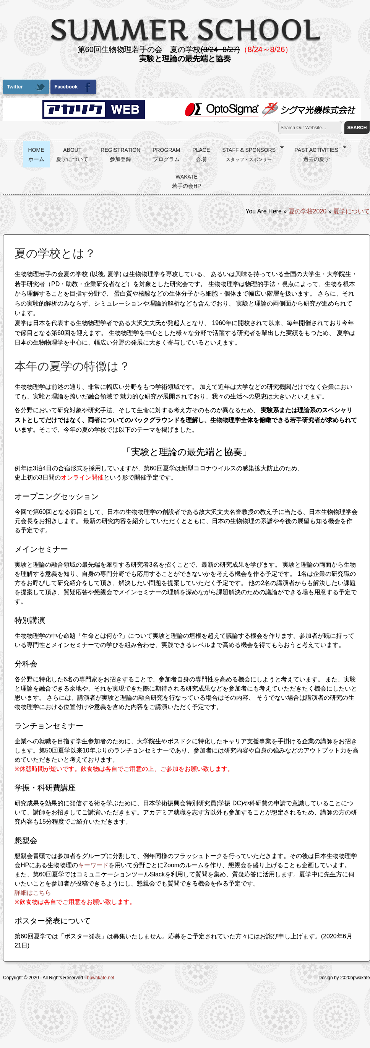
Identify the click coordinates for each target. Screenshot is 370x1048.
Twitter (26, 87)
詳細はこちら (33, 892)
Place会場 (201, 154)
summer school (185, 29)
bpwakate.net (100, 977)
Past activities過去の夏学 (317, 153)
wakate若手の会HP (186, 181)
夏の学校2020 (308, 211)
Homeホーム (36, 154)
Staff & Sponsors (250, 153)
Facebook (73, 87)
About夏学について (72, 154)
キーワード (93, 865)
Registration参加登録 (120, 154)
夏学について (351, 211)
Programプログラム (166, 154)
